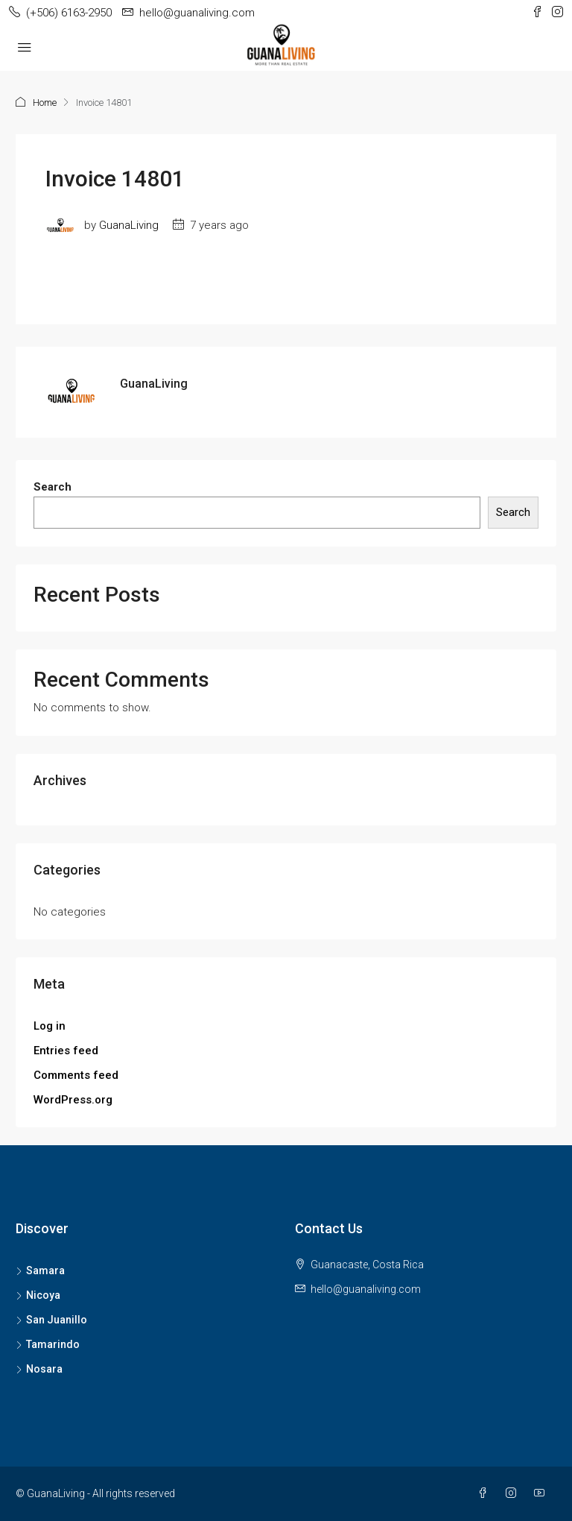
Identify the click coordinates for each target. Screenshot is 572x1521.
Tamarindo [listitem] (48, 1344)
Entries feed (66, 1050)
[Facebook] (485, 1493)
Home (45, 102)
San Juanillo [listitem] (51, 1320)
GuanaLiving (129, 225)
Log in (50, 1026)
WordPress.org (73, 1099)
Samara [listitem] (40, 1270)
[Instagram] (514, 1493)
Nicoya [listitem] (38, 1295)
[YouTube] (542, 1493)
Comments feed (76, 1075)
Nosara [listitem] (39, 1369)
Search (53, 487)
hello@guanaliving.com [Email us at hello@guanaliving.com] (366, 1289)
